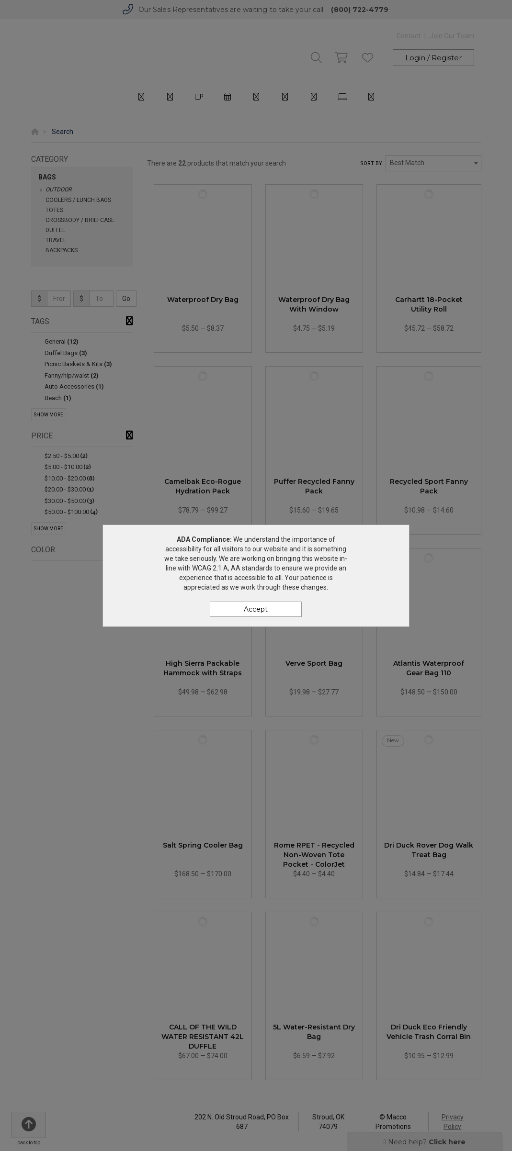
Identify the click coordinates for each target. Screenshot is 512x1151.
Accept (256, 609)
